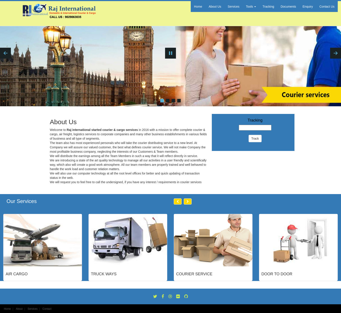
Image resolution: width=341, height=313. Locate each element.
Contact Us (326, 6)
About (19, 308)
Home (198, 6)
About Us (215, 6)
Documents (288, 6)
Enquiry (308, 6)
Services (233, 6)
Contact (46, 308)
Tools (251, 6)
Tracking (268, 6)
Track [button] (255, 138)
